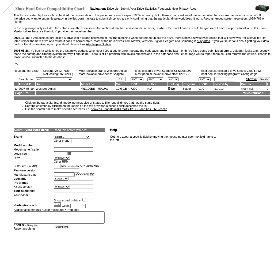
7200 (134, 88)
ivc (16, 63)
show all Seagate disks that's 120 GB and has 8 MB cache (129, 109)
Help (175, 8)
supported (203, 41)
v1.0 (201, 88)
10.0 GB (121, 88)
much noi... (248, 88)
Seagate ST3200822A (176, 70)
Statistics (151, 8)
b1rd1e (218, 88)
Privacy (184, 8)
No (173, 88)
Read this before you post (70, 130)
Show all (251, 79)
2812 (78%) (62, 70)
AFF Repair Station (98, 44)
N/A (149, 88)
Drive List (113, 8)
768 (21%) (66, 74)
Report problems (24, 228)
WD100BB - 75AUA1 (94, 88)
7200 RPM (254, 70)
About (193, 8)
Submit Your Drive (132, 8)
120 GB (183, 74)
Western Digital (117, 70)
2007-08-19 (26, 88)
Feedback (164, 8)
